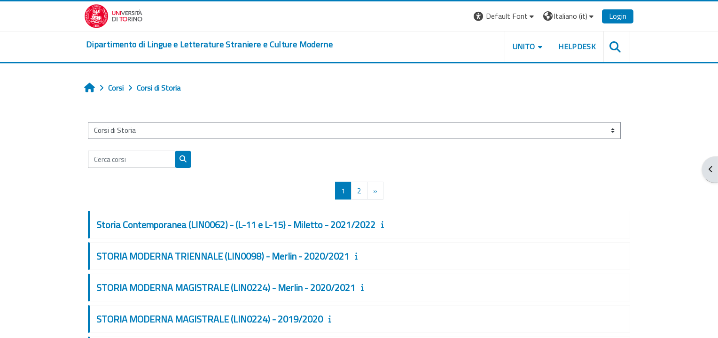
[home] (209, 44)
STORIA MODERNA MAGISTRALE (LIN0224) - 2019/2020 (209, 319)
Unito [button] (524, 46)
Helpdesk (577, 46)
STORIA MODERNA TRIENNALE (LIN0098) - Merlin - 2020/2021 (222, 256)
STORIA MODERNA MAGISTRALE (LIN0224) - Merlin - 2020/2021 (225, 287)
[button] (505, 16)
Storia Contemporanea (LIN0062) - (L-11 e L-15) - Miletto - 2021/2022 (235, 224)
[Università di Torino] (113, 15)
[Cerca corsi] (131, 159)
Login (617, 16)
